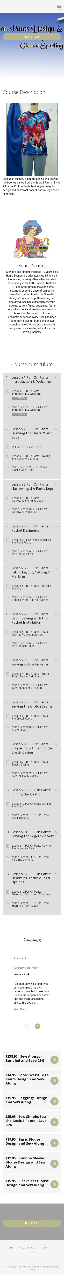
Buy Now (54, 1060)
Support (46, 1247)
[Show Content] (55, 376)
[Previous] (26, 1026)
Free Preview (32, 46)
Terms (32, 1251)
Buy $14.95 (32, 36)
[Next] (37, 1026)
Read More (20, 1009)
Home (10, 1247)
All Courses (27, 1247)
